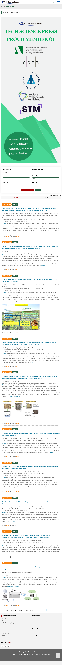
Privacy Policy (5, 631)
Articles (16, 197)
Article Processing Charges (8, 623)
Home (3, 6)
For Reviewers (35, 620)
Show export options (55, 195)
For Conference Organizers (38, 625)
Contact (4, 635)
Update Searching (27, 190)
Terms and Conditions (7, 629)
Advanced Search (10, 6)
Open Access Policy (6, 620)
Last (58, 610)
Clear (38, 190)
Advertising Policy (6, 633)
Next (54, 610)
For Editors (34, 618)
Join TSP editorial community (39, 639)
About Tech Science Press (8, 618)
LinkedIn (34, 632)
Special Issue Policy (7, 625)
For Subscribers (35, 627)
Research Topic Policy (7, 627)
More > (50, 232)
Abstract (4, 223)
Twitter (33, 634)
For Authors (34, 623)
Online (46, 197)
